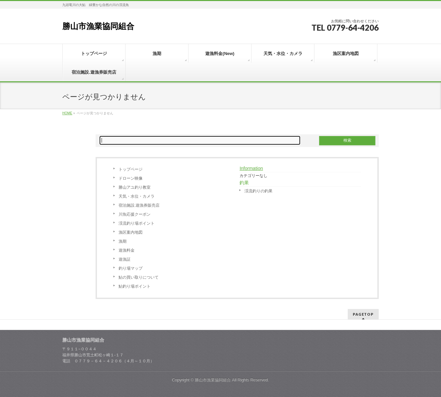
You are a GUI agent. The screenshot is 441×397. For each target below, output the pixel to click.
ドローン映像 (131, 178)
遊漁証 (125, 259)
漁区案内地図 (131, 232)
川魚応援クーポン (135, 214)
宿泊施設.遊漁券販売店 (139, 205)
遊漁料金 (127, 250)
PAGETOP (363, 314)
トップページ (131, 169)
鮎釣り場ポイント (135, 286)
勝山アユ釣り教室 (135, 187)
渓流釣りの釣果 (258, 191)
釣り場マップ (131, 268)
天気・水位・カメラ (137, 196)
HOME (67, 113)
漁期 (123, 241)
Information (251, 168)
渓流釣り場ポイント (137, 223)
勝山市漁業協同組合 (98, 26)
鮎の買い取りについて (139, 277)
